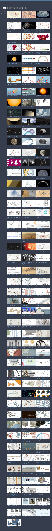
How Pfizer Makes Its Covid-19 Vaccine (12, 41)
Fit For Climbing (40, 286)
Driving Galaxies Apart (41, 428)
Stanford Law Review (12, 347)
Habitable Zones (40, 305)
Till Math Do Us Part (12, 295)
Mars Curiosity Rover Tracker (27, 240)
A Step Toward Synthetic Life (13, 327)
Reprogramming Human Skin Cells (42, 451)
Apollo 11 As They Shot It (28, 106)
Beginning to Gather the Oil (13, 367)
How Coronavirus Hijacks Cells (13, 96)
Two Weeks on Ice (40, 116)
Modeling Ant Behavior (13, 462)
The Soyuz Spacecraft (12, 419)
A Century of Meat (40, 337)
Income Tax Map (40, 517)
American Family (11, 228)
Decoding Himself (40, 462)
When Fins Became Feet (28, 473)
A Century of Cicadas (41, 239)
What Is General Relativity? (13, 167)
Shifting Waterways (12, 428)
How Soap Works (40, 84)
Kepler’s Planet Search (27, 347)
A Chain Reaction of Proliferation (12, 408)
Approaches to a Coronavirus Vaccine (41, 64)
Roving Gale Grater (40, 197)
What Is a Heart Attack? (27, 176)
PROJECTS (14, 4)
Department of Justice (12, 305)
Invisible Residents (11, 286)
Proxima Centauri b (12, 136)
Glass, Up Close (40, 419)
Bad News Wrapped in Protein (12, 85)
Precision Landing (26, 274)
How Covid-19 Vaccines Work (27, 52)
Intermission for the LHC (13, 116)
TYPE (4, 19)
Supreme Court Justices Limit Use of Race (13, 474)
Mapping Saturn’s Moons (42, 157)
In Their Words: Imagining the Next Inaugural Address (28, 263)
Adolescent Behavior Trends (12, 30)
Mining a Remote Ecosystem (40, 19)
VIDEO (4, 15)
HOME (8, 4)
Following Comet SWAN (13, 74)
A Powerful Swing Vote (13, 517)
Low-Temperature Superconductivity (26, 440)
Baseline (9, 526)
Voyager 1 (24, 228)
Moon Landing (39, 106)
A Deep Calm (10, 388)
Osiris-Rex (38, 126)
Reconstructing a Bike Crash (12, 315)
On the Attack (25, 305)
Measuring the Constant (28, 419)
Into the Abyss (39, 315)
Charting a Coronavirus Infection (41, 52)
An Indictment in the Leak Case (28, 506)
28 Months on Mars (26, 197)
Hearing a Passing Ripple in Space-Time (42, 146)
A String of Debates (12, 451)
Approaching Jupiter (27, 146)
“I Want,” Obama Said (41, 262)
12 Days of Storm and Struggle (41, 506)
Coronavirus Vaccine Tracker (27, 64)
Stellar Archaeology (26, 217)
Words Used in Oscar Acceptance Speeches (12, 495)
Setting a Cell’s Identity (41, 484)
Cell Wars (24, 136)
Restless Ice (10, 357)
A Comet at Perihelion (27, 167)
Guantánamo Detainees (27, 337)
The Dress (9, 188)
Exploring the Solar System (12, 64)
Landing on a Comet (12, 207)
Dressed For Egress (41, 347)
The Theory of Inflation (41, 207)
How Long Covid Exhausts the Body (26, 30)
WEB (5, 20)
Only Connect (39, 326)
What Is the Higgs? (41, 251)
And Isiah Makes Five (27, 484)
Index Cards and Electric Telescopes (28, 429)
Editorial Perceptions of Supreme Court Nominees (13, 506)
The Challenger (25, 378)
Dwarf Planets (25, 188)
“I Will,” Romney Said (12, 274)
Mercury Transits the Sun (13, 106)
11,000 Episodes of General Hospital (26, 495)
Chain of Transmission (27, 84)
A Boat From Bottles (12, 378)
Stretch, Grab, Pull (26, 388)
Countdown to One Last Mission (28, 327)
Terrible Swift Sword (27, 286)
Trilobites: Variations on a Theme (13, 218)
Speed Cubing (39, 398)
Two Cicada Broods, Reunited (12, 19)
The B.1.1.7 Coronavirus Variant (13, 52)
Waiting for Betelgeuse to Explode (42, 96)
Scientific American (26, 367)
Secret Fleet (25, 517)
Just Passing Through (12, 176)
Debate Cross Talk (26, 315)
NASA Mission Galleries (41, 188)
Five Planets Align (11, 157)
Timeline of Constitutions (13, 239)
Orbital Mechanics (40, 367)
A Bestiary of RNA (26, 407)
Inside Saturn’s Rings (12, 126)
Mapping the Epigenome (42, 407)
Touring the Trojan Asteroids (40, 30)
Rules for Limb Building (41, 388)
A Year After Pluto (40, 136)
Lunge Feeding (25, 451)
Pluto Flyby (38, 167)
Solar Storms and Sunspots (26, 251)
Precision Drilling (40, 357)
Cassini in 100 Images (27, 116)
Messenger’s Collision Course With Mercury (41, 177)
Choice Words (39, 295)
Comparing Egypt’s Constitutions (41, 229)
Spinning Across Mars (27, 18)
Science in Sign (11, 262)
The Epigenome (11, 398)
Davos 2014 (39, 217)
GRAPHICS (3, 13)
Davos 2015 (10, 197)
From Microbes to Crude (28, 357)
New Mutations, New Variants (27, 41)
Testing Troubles (11, 484)
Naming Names (40, 440)
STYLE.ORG (25, 4)
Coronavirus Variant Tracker (41, 41)
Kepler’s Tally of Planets (13, 251)
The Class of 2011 (11, 337)
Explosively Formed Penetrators (41, 474)
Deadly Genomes (26, 398)
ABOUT (19, 4)
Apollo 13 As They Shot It (42, 74)
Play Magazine (39, 494)
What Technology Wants (42, 378)
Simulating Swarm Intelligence (26, 462)
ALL (5, 11)
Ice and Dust (25, 207)
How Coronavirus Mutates (28, 74)
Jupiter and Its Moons (12, 146)
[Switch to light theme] (29, 3)
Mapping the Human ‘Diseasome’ (12, 440)
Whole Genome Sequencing (40, 275)
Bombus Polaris (25, 126)
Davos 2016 (25, 157)
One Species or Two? (27, 295)
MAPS (4, 17)
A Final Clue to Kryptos (27, 95)
